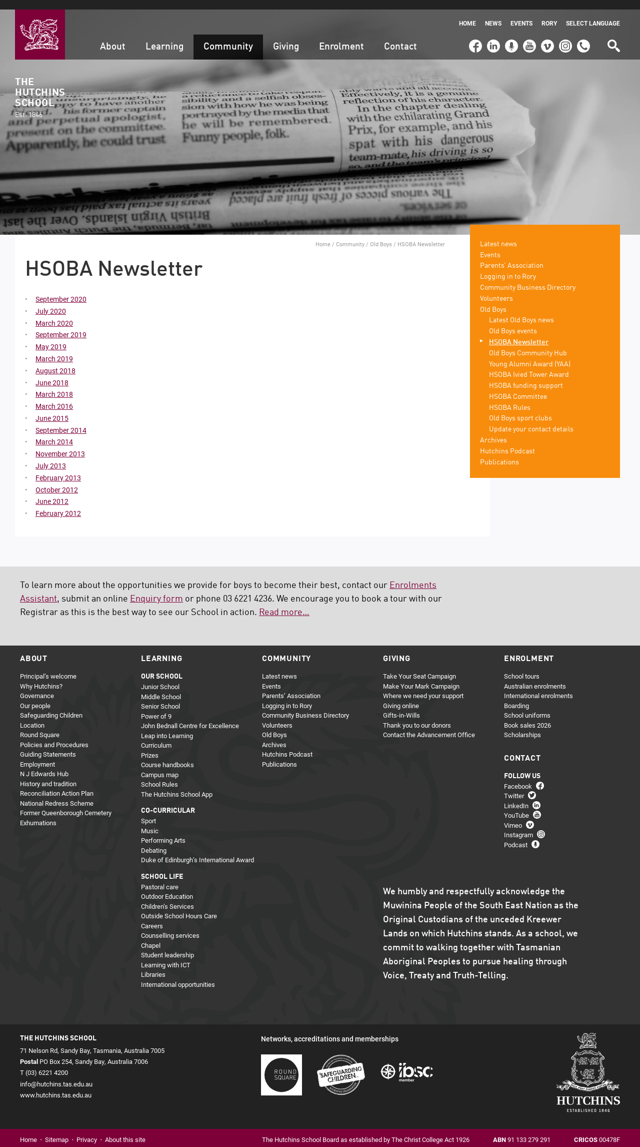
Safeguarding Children (51, 706)
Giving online (401, 696)
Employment (37, 754)
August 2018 (56, 361)
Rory (549, 14)
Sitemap (56, 1129)
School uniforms (527, 706)
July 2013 (51, 456)
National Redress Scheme (57, 793)
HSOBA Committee (518, 387)
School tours (522, 667)
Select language (593, 14)
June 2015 (52, 408)
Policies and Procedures (54, 735)
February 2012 (58, 504)
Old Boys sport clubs (520, 409)
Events (521, 14)
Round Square (40, 725)
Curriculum (156, 736)
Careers (152, 916)
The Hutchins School (40, 89)
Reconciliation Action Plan (57, 784)
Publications (499, 452)
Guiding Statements (48, 745)
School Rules (159, 775)
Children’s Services (167, 896)
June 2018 (52, 373)
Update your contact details (531, 420)
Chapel (150, 935)
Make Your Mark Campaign (421, 676)
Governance (37, 686)
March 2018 (54, 385)
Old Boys (381, 234)
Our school (161, 667)
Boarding (516, 696)
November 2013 (60, 444)
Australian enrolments (535, 676)
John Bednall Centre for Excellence (190, 716)
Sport (148, 811)
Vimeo (545, 32)
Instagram (565, 32)
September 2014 (61, 420)
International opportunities (178, 974)
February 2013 (58, 468)
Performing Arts (163, 831)
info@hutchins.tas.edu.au (56, 1074)
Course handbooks (167, 755)
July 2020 (51, 301)
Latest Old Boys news (521, 311)
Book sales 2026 (527, 715)
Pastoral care (159, 877)
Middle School (161, 687)
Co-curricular (168, 801)
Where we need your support (423, 686)
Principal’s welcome (48, 667)
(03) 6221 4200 (583, 32)
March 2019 (54, 349)
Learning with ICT (165, 955)
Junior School (160, 677)
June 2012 (52, 492)
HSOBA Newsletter (518, 332)
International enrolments (538, 686)
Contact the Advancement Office (429, 725)
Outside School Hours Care (179, 906)
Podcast (510, 32)
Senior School (160, 697)
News (493, 14)
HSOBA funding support (526, 376)
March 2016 (54, 396)
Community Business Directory (528, 278)
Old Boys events (513, 321)
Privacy (86, 1129)
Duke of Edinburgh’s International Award (197, 850)
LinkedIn (492, 32)
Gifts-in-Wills (401, 706)
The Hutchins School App (176, 784)
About (113, 37)
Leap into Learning (167, 726)
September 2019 (61, 325)
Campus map (159, 765)
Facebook (475, 32)
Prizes (149, 745)
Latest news (498, 234)
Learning (165, 37)
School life (162, 867)
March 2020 (54, 313)
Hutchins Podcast (507, 441)
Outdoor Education (167, 887)
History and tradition (48, 774)
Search (613, 33)
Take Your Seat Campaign (419, 667)
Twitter (514, 786)
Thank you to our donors (417, 715)
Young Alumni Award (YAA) (529, 354)
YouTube (528, 32)
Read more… (284, 603)
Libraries (153, 965)
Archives (493, 430)
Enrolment (341, 37)
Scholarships (522, 725)
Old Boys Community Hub (528, 343)
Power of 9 (156, 706)
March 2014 (54, 432)
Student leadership (167, 945)
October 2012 (57, 480)
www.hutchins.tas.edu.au (56, 1085)
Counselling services (170, 926)
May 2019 (51, 337)
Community (228, 37)
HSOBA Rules (509, 398)
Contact (400, 37)
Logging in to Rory (508, 267)
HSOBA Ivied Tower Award (529, 365)
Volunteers (496, 289)
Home (467, 14)
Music (149, 821)
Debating (153, 840)
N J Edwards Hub (44, 764)
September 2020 (61, 289)
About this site (125, 1129)
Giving (286, 37)
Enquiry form (156, 589)
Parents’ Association (512, 256)
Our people (35, 696)
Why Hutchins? (41, 676)
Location (32, 715)
